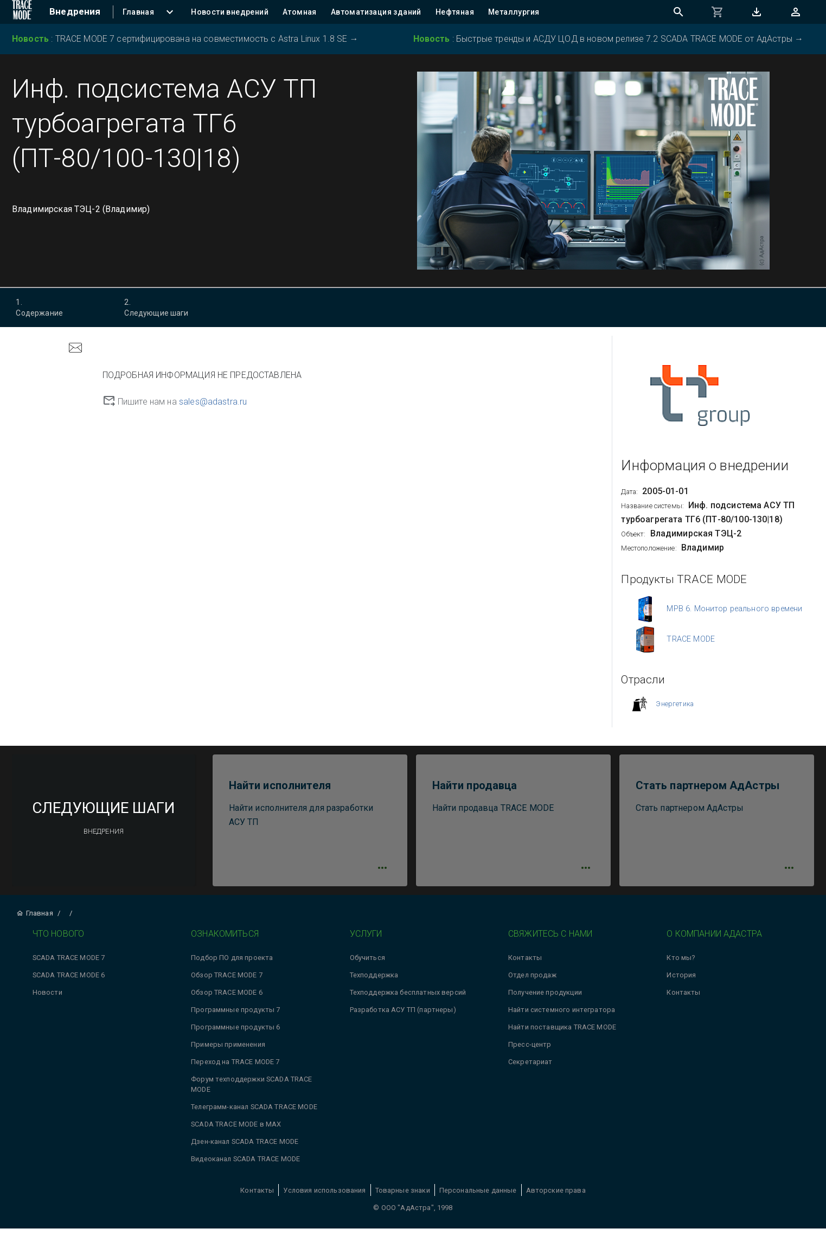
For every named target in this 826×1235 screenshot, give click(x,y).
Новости (47, 999)
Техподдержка (374, 982)
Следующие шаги (166, 307)
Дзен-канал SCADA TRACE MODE (244, 1148)
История (681, 982)
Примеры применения (228, 1051)
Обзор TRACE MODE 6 (226, 999)
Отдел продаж (532, 982)
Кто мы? (681, 965)
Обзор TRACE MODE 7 (226, 982)
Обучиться (367, 965)
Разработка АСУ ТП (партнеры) (403, 1017)
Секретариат (530, 1069)
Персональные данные (478, 1197)
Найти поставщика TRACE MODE (562, 1034)
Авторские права (556, 1197)
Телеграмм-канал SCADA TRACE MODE (254, 1114)
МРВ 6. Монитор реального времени (734, 608)
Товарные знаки (402, 1197)
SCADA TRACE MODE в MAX (236, 1131)
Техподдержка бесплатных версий (408, 999)
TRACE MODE (691, 639)
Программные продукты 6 (235, 1034)
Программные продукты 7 (235, 1017)
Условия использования (324, 1197)
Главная (34, 920)
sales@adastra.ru (213, 401)
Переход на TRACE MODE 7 (235, 1069)
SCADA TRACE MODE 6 (69, 982)
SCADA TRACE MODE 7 (69, 965)
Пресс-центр (530, 1051)
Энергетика (675, 704)
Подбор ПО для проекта (232, 965)
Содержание (58, 307)
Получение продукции (545, 999)
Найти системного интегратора (561, 1017)
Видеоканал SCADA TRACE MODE (245, 1166)
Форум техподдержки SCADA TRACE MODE (251, 1091)
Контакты (525, 965)
